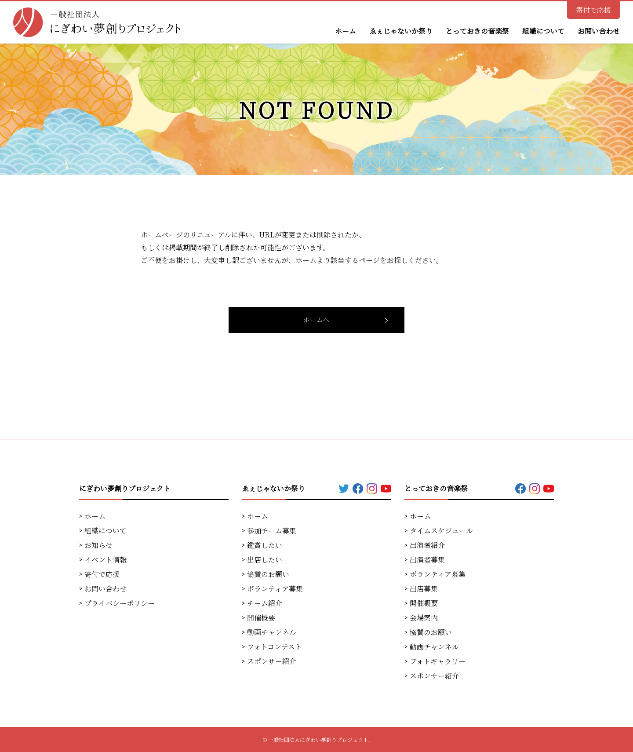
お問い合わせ (599, 31)
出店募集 (424, 589)
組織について (543, 31)
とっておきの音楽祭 (477, 31)
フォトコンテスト (274, 647)
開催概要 (261, 618)
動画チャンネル (271, 632)
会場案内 (424, 618)
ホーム (345, 31)
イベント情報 (105, 560)
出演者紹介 (427, 545)
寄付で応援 (593, 10)
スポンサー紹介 (271, 661)
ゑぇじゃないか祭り (401, 31)
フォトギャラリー (438, 661)
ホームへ (316, 319)
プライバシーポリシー (119, 603)
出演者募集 (427, 560)
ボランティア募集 (275, 589)
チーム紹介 (264, 603)
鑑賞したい (264, 545)
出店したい (264, 560)
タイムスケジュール (441, 531)
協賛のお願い (268, 574)
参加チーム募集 (271, 531)
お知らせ (98, 545)
